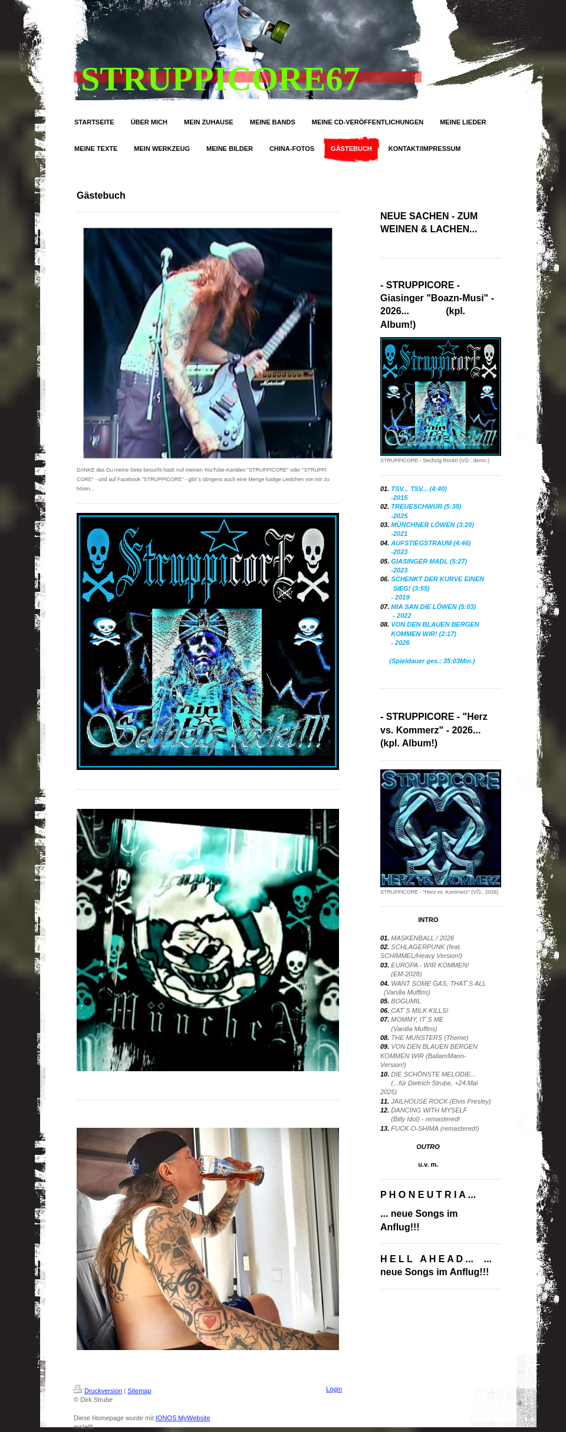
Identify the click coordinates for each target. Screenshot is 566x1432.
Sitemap (139, 1390)
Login (334, 1389)
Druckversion (98, 1390)
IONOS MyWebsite (183, 1417)
